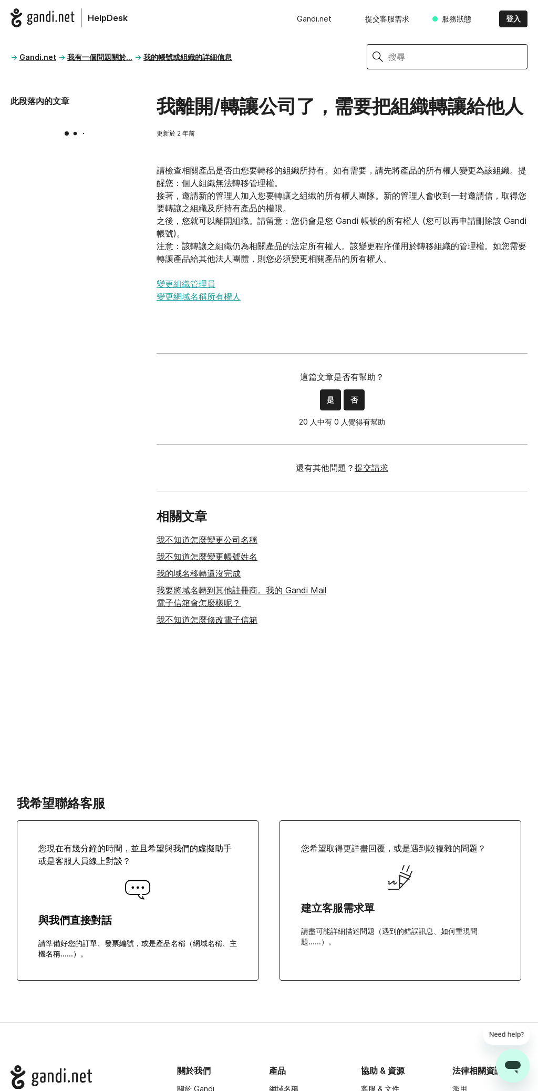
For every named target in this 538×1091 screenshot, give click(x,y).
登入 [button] (513, 18)
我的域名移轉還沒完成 (199, 573)
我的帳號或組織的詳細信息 (187, 57)
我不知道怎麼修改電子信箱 (207, 619)
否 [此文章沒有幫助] (354, 399)
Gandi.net (314, 18)
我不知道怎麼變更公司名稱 (207, 539)
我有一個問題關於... (99, 57)
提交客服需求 (387, 18)
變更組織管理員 (186, 284)
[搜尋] (457, 56)
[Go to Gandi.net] (85, 1077)
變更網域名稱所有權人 (199, 296)
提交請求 (371, 467)
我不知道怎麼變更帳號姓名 (207, 556)
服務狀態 (456, 18)
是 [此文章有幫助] (330, 399)
